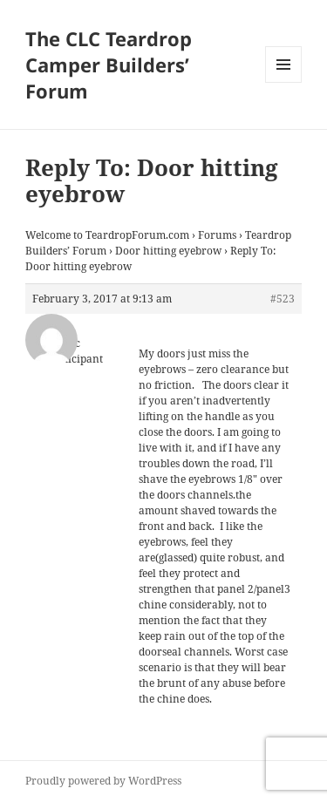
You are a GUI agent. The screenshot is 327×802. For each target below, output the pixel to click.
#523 (282, 298)
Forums (217, 235)
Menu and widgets (284, 82)
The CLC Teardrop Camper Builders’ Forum (108, 64)
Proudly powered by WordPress (103, 780)
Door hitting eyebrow (168, 250)
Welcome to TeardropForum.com (107, 235)
